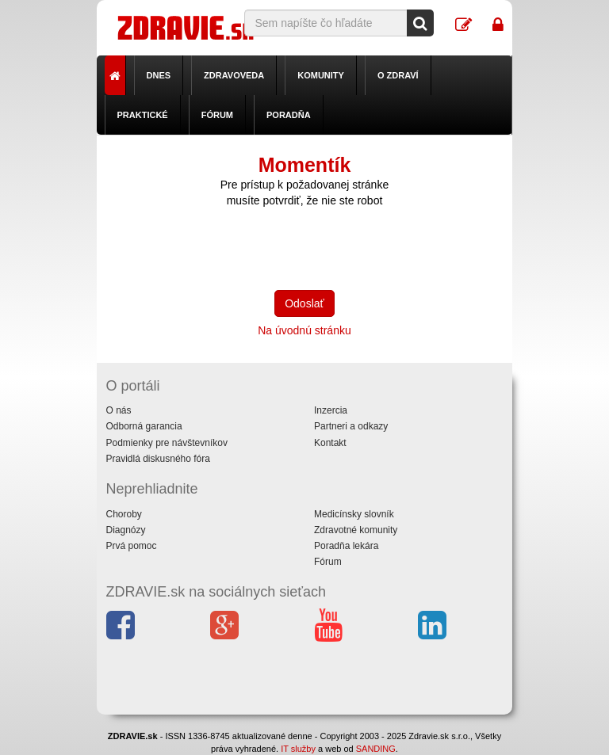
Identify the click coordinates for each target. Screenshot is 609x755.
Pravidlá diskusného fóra (158, 458)
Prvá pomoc (131, 545)
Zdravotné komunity (355, 530)
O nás (119, 410)
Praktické (142, 115)
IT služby (298, 748)
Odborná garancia (144, 426)
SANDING (376, 748)
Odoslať (304, 303)
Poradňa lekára (346, 545)
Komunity (320, 75)
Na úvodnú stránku (304, 330)
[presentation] (330, 247)
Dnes (159, 75)
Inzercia (330, 410)
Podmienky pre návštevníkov (167, 442)
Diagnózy (126, 530)
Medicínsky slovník (354, 514)
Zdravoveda (234, 75)
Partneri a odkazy (351, 426)
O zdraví (398, 75)
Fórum (217, 115)
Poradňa (288, 115)
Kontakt (330, 442)
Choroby (124, 514)
